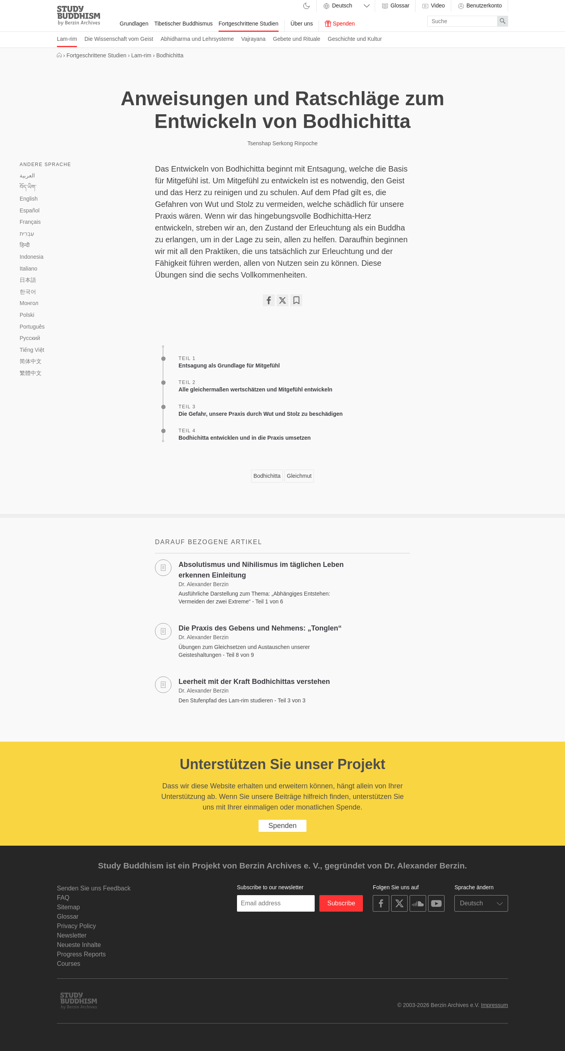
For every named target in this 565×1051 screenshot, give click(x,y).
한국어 (28, 292)
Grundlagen (134, 23)
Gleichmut (299, 476)
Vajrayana (253, 39)
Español (30, 210)
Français (30, 222)
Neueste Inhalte (79, 944)
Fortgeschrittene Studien (249, 23)
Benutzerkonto (479, 6)
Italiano (28, 268)
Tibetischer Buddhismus (183, 23)
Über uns (302, 23)
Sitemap (68, 907)
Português (32, 327)
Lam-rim (67, 39)
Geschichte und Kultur (355, 39)
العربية (27, 175)
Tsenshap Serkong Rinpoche (282, 143)
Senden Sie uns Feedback (94, 888)
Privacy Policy (76, 926)
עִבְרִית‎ (27, 233)
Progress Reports (81, 954)
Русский (30, 338)
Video (433, 6)
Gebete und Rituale (297, 39)
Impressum (494, 1005)
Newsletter (72, 935)
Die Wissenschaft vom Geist (118, 39)
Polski (27, 315)
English (29, 199)
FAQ (63, 897)
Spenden (340, 23)
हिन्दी (25, 245)
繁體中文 (31, 373)
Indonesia (32, 257)
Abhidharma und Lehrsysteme (197, 39)
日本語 (28, 280)
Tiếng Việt (32, 350)
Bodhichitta (267, 476)
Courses (68, 963)
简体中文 (31, 361)
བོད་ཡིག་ (28, 187)
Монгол (29, 303)
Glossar (395, 6)
